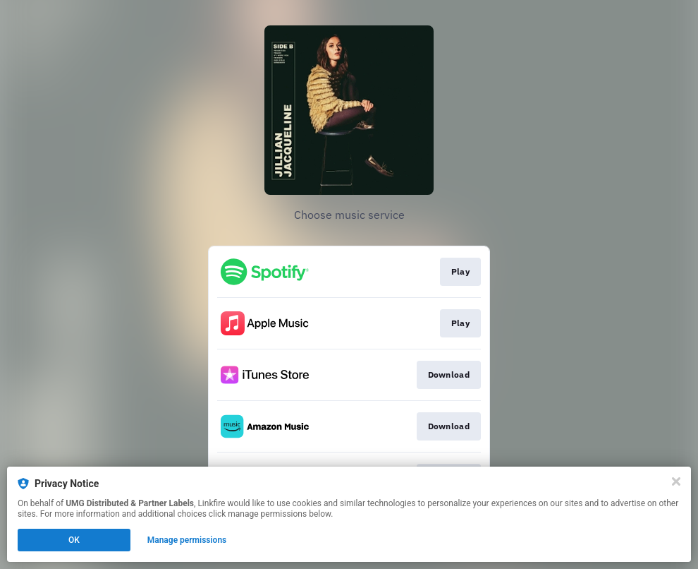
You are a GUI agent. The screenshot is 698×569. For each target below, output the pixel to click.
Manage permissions (187, 540)
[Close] (676, 481)
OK (74, 540)
